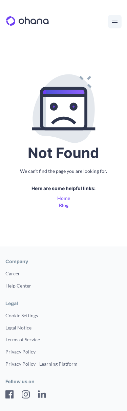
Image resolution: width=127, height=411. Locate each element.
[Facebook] (9, 395)
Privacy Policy (20, 352)
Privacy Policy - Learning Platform (41, 364)
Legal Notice (18, 327)
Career (12, 273)
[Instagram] (26, 395)
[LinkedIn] (42, 395)
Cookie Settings (21, 315)
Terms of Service (22, 339)
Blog (63, 205)
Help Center (18, 286)
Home (63, 198)
